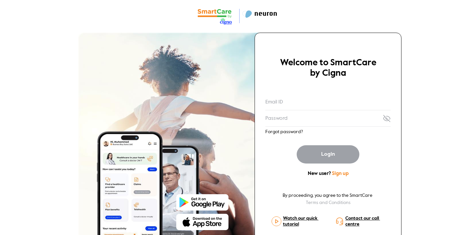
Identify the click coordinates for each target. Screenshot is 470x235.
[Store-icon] (202, 201)
